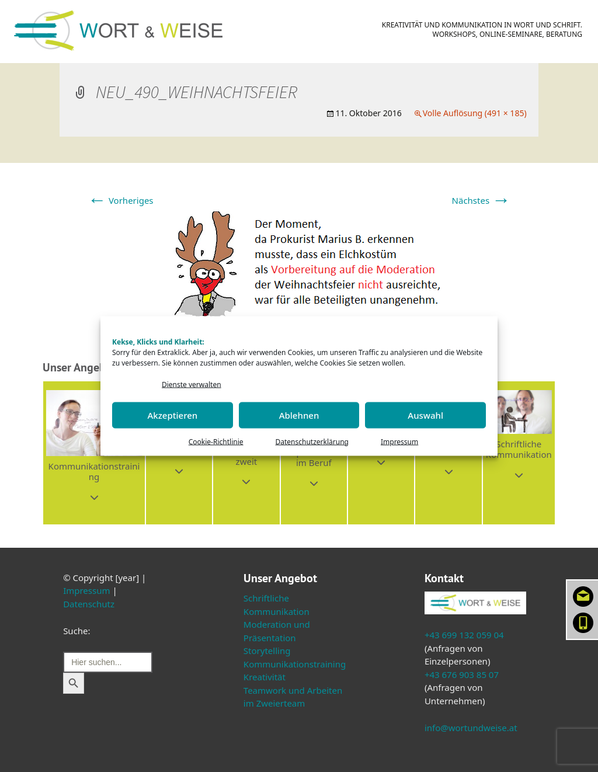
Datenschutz (88, 604)
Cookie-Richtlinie (216, 441)
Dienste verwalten (191, 385)
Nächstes (481, 200)
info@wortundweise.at (471, 727)
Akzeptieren (172, 415)
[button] (94, 452)
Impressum (399, 441)
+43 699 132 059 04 (464, 635)
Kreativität (265, 677)
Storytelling (267, 650)
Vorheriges (121, 200)
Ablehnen (299, 415)
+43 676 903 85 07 (462, 674)
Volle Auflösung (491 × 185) (475, 113)
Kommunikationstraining (295, 664)
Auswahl (425, 415)
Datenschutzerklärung (312, 441)
